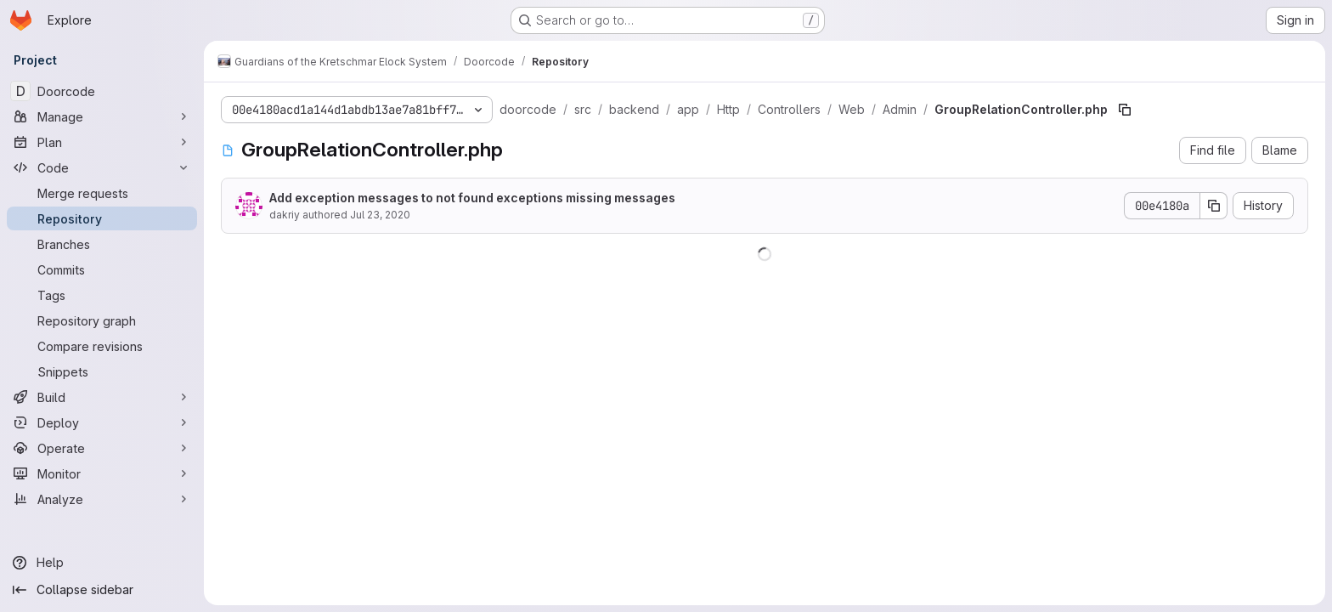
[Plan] (102, 142)
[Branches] (102, 244)
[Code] (102, 167)
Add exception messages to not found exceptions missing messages (472, 197)
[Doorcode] (102, 91)
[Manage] (102, 116)
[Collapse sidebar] (102, 590)
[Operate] (102, 448)
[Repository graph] (102, 320)
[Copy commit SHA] (1214, 205)
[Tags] (102, 295)
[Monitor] (102, 473)
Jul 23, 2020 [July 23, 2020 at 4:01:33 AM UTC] (380, 214)
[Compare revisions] (102, 346)
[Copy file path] (1124, 109)
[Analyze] (102, 499)
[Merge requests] (102, 193)
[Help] (102, 563)
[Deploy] (102, 422)
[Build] (102, 397)
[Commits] (102, 269)
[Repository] (102, 218)
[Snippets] (102, 371)
